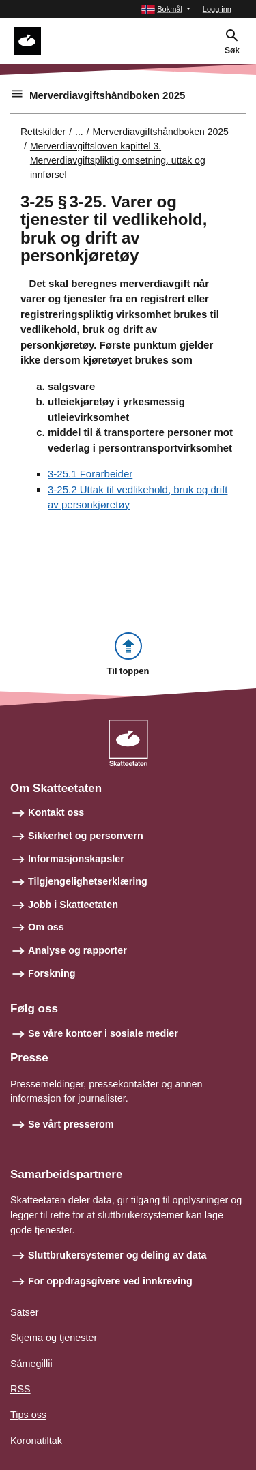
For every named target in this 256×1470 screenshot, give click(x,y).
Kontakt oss (56, 812)
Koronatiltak (36, 1440)
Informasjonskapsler (76, 858)
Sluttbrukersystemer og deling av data (117, 1255)
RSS (20, 1388)
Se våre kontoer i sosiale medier (103, 1033)
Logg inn (217, 9)
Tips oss (28, 1414)
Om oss (46, 927)
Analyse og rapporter (77, 950)
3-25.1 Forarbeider (90, 474)
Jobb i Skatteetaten (73, 904)
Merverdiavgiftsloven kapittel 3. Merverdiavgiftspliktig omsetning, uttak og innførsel (117, 160)
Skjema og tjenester (53, 1337)
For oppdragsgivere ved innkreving (110, 1281)
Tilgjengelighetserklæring (87, 881)
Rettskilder (43, 131)
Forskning (52, 973)
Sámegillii (31, 1363)
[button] (165, 9)
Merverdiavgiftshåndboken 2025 (107, 95)
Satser (24, 1312)
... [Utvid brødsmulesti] (79, 131)
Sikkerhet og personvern (85, 835)
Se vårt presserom (71, 1124)
